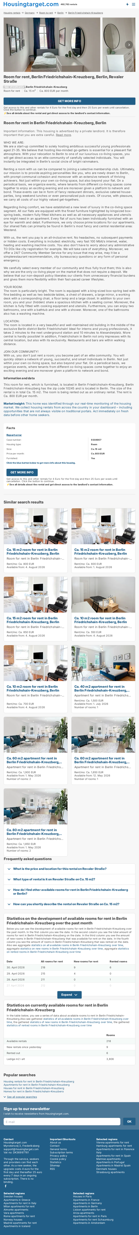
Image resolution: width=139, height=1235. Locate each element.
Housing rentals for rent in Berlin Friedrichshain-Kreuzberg (39, 1081)
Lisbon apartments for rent (89, 1209)
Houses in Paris (82, 1196)
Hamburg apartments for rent (114, 1145)
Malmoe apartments (108, 1158)
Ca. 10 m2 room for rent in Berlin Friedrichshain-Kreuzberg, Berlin (100, 620)
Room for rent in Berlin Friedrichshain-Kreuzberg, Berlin (47, 558)
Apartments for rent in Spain (113, 1155)
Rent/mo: (12, 563)
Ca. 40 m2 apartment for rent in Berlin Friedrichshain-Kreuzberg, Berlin (100, 690)
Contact (55, 1145)
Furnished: (12, 458)
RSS (52, 1168)
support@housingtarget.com (21, 1149)
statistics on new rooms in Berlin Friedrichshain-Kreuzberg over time (61, 948)
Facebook (6, 1186)
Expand (66, 994)
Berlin (60, 12)
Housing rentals (12, 12)
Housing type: (14, 444)
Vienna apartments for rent (112, 1142)
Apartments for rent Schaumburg (93, 1219)
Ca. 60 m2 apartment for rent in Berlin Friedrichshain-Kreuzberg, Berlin (33, 762)
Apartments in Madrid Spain (113, 1165)
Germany (30, 12)
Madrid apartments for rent (20, 1222)
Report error (14, 434)
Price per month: (15, 453)
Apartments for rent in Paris (90, 1216)
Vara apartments (14, 1212)
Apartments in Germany (87, 1203)
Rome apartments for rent (19, 1216)
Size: (9, 449)
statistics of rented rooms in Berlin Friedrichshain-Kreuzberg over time (49, 1025)
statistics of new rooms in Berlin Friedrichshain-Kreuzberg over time (71, 1022)
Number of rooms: (85, 707)
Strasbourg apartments (110, 1172)
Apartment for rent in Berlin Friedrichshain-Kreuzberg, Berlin (50, 767)
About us (55, 1142)
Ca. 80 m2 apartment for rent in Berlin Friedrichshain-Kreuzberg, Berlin (33, 833)
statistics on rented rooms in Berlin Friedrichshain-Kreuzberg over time (68, 950)
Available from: (16, 567)
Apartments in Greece (17, 1199)
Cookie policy (58, 1158)
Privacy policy (58, 1155)
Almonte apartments (16, 1209)
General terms (58, 1149)
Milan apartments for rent (19, 1206)
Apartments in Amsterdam (89, 1222)
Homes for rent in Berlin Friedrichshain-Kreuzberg (34, 1091)
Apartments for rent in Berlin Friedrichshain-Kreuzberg (37, 1084)
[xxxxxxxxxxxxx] (14, 87)
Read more (63, 135)
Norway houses (13, 1219)
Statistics (55, 1162)
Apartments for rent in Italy (20, 1203)
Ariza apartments (83, 1212)
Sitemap (55, 1165)
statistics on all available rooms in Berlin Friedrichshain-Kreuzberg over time (77, 945)
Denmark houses (106, 1168)
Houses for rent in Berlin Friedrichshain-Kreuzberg (34, 1088)
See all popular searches (22, 1096)
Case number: (14, 439)
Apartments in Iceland (17, 1226)
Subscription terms (61, 1152)
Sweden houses (13, 1196)
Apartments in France (86, 1199)
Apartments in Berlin (85, 1206)
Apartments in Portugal (110, 1162)
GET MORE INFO (69, 101)
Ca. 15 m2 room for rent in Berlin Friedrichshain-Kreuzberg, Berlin (33, 551)
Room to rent (46, 12)
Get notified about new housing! (127, 4)
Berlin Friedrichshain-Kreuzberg (85, 13)
